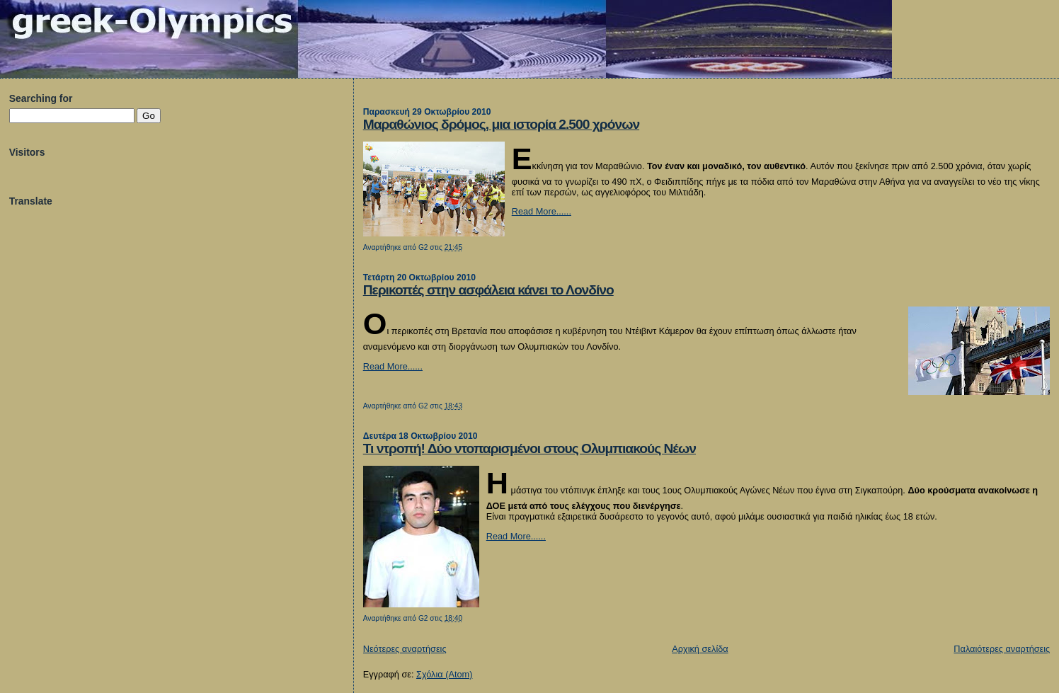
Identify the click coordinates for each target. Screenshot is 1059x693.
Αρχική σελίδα (700, 648)
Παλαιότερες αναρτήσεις (1002, 648)
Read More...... (541, 211)
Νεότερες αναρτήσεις (405, 648)
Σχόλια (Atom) (444, 674)
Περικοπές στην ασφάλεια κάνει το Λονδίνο (488, 289)
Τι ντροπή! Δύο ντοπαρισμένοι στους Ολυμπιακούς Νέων (529, 448)
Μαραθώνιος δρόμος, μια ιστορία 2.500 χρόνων (501, 124)
